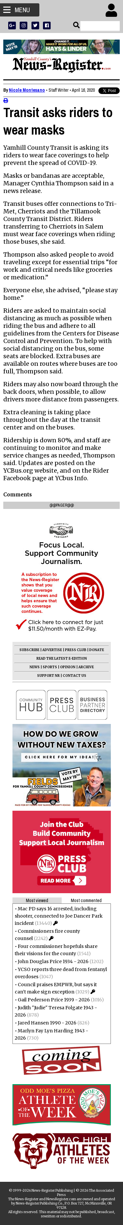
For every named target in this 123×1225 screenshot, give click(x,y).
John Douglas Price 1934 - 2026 (53, 961)
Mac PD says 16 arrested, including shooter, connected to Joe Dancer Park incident (59, 916)
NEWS (35, 667)
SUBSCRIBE (29, 650)
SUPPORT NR (48, 676)
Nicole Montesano (27, 90)
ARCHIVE (86, 667)
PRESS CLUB (75, 650)
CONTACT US (74, 676)
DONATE (96, 650)
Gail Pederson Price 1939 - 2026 (54, 1000)
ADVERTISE (52, 650)
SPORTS (50, 667)
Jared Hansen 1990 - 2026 (47, 1023)
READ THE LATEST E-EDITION (61, 658)
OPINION (67, 667)
